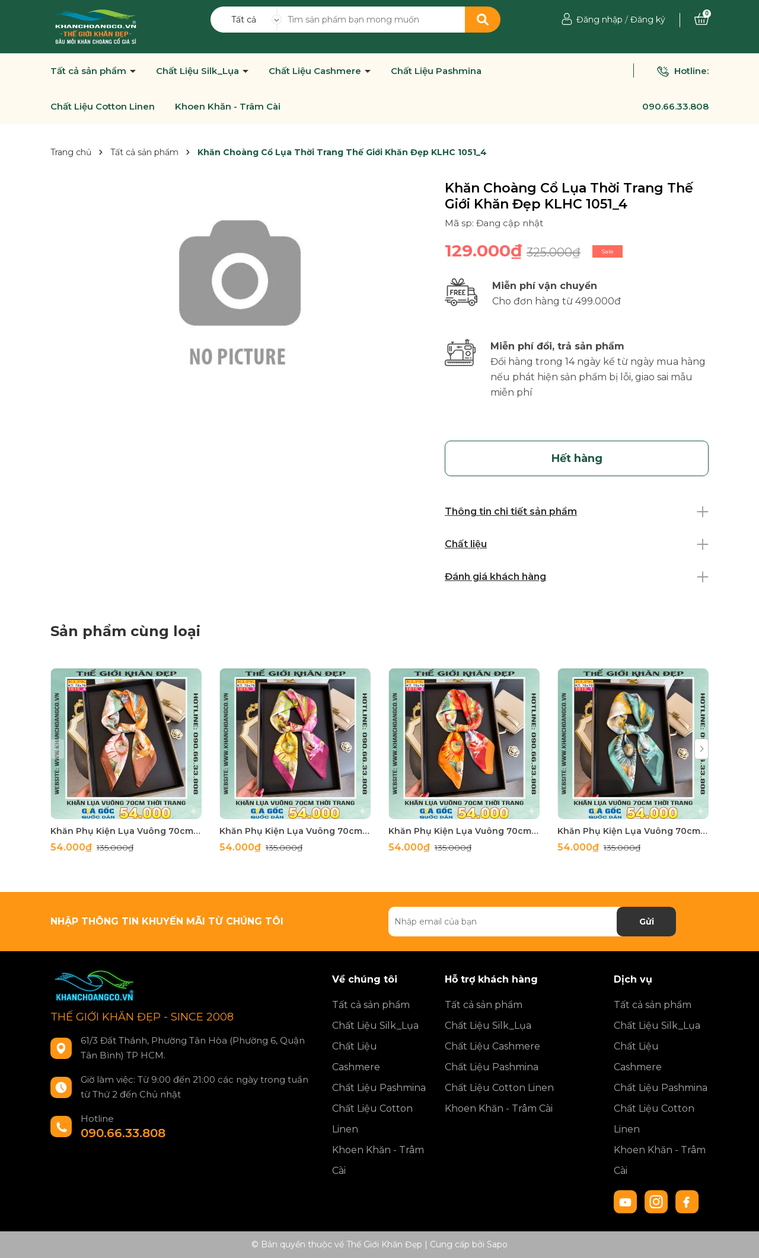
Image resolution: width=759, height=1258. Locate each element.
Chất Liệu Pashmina (436, 71)
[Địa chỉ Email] (532, 921)
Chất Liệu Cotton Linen (102, 106)
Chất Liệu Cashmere (316, 71)
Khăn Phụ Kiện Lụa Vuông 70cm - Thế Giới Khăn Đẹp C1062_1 (633, 831)
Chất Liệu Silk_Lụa (198, 71)
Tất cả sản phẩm (89, 71)
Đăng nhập (599, 19)
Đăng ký (647, 19)
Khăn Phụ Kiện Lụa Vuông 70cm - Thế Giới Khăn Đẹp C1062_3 (295, 831)
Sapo (497, 1244)
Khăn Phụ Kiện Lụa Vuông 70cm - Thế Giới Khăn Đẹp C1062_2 (464, 831)
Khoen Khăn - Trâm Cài (227, 106)
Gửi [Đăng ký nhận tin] (646, 921)
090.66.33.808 (675, 106)
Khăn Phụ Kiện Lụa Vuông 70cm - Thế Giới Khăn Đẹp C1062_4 (126, 831)
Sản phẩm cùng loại (125, 631)
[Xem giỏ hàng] (701, 19)
